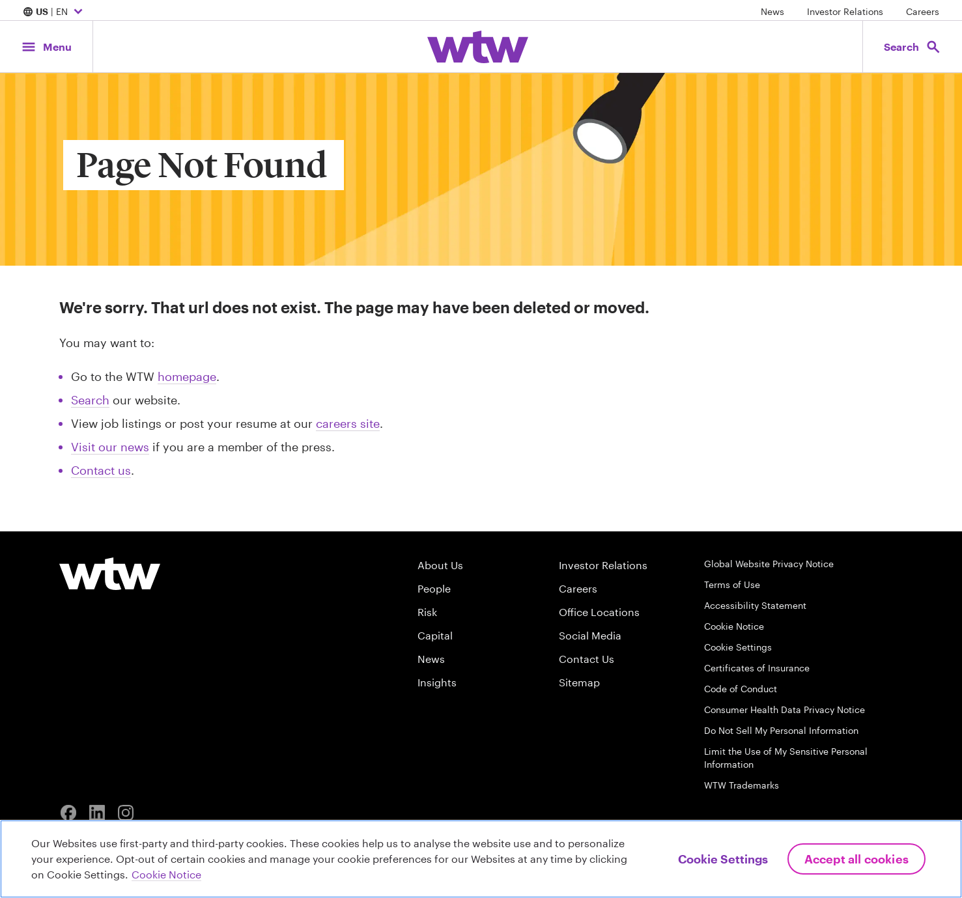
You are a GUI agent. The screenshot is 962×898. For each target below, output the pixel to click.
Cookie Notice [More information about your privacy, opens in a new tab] (166, 874)
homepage (187, 376)
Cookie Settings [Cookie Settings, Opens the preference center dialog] (723, 859)
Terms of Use (732, 584)
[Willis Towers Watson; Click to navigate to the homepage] (477, 46)
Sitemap (579, 682)
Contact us (101, 470)
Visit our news (110, 447)
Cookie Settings (738, 646)
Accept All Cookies (856, 859)
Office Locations (599, 612)
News (772, 11)
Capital (435, 635)
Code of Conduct (740, 688)
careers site (348, 423)
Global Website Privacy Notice (769, 563)
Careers (922, 11)
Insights (437, 682)
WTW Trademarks (741, 785)
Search (90, 400)
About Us (440, 565)
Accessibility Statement (755, 605)
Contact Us (586, 658)
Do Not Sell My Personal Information (781, 730)
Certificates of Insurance (757, 667)
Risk (427, 612)
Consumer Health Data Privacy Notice (784, 709)
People (434, 588)
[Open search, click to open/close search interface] (908, 46)
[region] (481, 859)
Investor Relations (845, 11)
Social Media (590, 635)
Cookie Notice (734, 626)
